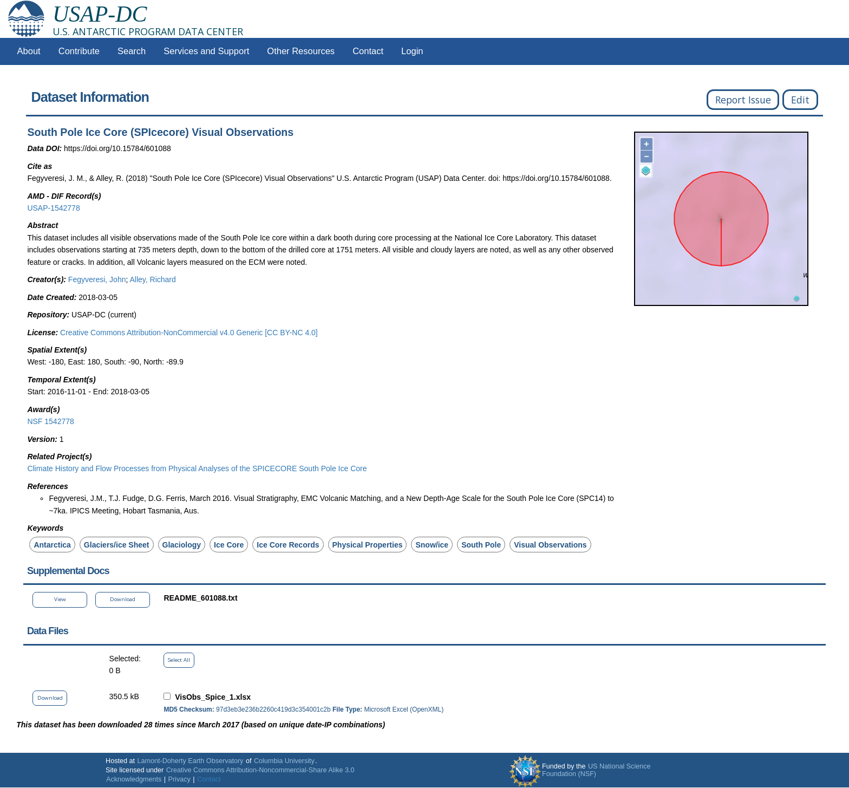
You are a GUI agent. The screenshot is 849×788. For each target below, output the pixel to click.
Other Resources (301, 51)
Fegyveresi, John (97, 279)
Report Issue (743, 99)
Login (412, 51)
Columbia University (284, 761)
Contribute (79, 51)
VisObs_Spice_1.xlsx (213, 697)
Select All (179, 659)
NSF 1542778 (50, 421)
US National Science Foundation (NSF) (596, 770)
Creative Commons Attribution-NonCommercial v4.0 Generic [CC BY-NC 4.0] (189, 332)
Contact (367, 51)
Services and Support (206, 51)
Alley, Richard (152, 279)
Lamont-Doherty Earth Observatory (190, 761)
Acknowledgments (133, 779)
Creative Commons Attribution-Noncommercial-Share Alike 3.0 (260, 770)
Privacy (179, 779)
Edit (800, 99)
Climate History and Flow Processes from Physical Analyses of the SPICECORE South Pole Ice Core (197, 468)
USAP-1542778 (53, 208)
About (29, 51)
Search (131, 51)
